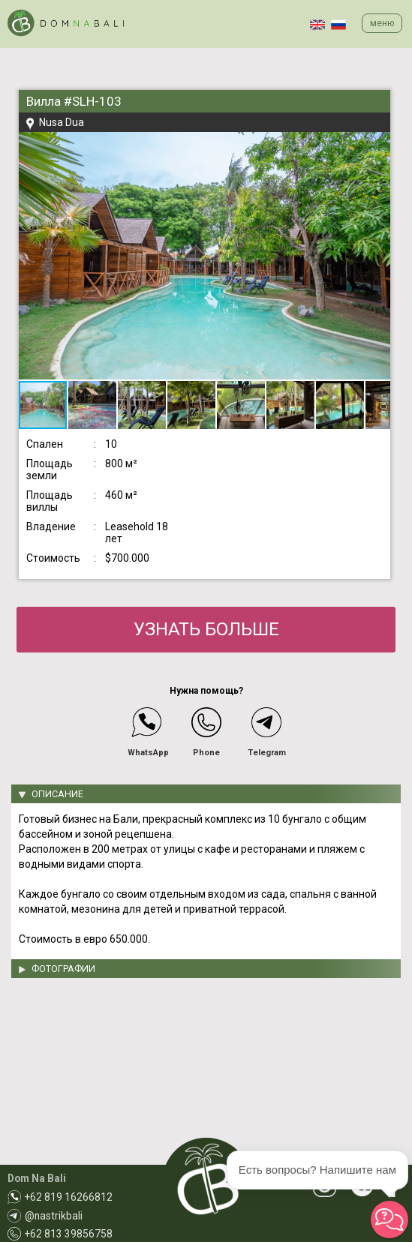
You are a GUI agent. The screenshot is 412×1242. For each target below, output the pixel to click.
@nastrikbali (54, 1216)
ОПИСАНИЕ (57, 794)
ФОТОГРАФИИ (63, 968)
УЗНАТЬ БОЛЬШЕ (206, 629)
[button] (377, 146)
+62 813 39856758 (69, 1234)
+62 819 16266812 (69, 1197)
